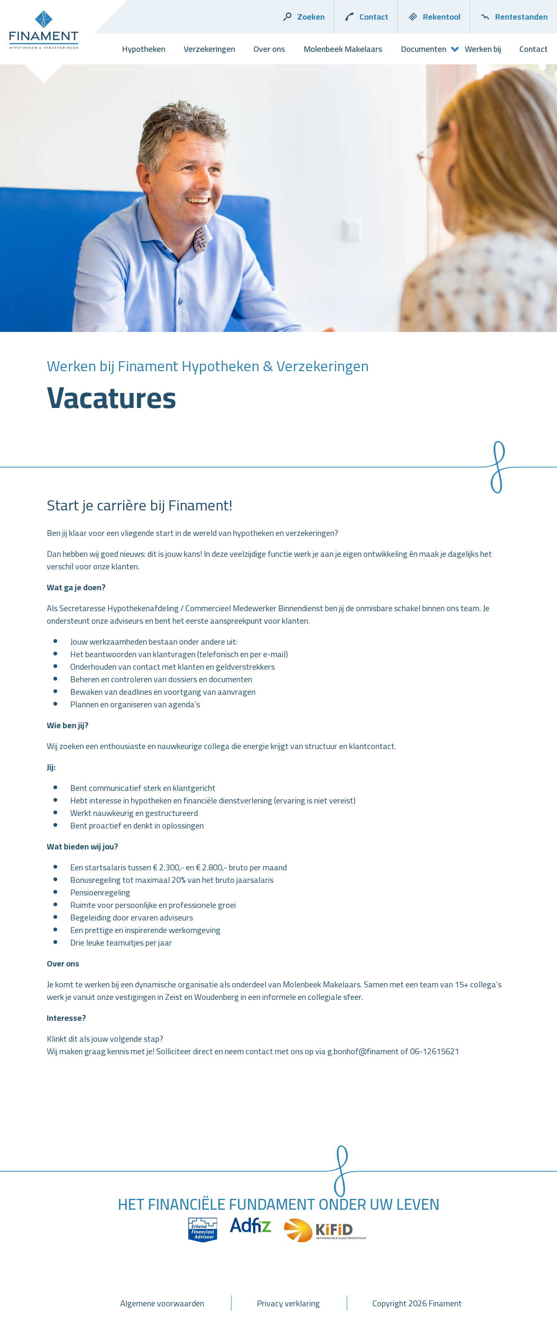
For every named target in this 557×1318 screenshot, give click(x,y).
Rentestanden (513, 16)
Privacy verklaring (288, 1303)
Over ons (269, 48)
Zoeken (303, 16)
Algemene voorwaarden (162, 1303)
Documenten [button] (423, 48)
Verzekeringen (209, 48)
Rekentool (434, 16)
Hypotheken (143, 48)
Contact (366, 16)
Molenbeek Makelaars (343, 48)
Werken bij (483, 48)
